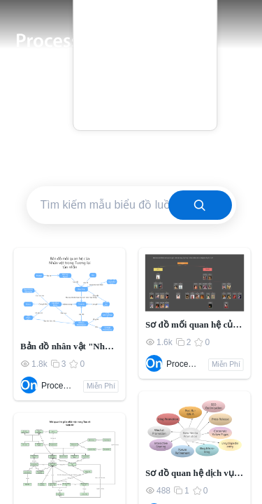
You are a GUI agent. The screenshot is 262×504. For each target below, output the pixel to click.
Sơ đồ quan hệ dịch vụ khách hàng (194, 473)
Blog (145, 70)
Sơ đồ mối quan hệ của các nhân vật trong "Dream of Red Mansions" (194, 324)
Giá (145, 51)
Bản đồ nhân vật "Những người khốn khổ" (69, 346)
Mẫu (145, 30)
